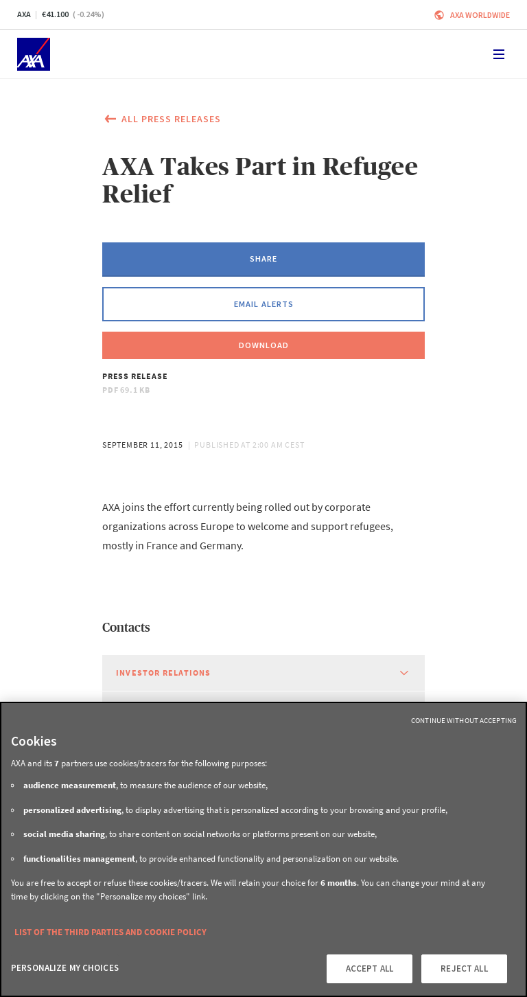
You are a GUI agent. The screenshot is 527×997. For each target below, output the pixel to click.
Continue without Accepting (464, 720)
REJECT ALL (464, 968)
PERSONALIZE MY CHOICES (65, 968)
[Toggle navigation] (499, 54)
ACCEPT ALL (369, 968)
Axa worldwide (480, 15)
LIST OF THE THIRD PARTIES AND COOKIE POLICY (110, 932)
